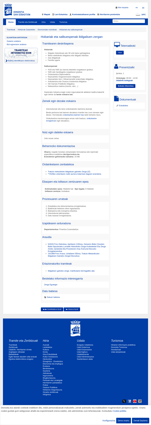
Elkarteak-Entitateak (17, 37)
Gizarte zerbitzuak (50, 392)
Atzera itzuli (72, 309)
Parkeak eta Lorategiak (53, 380)
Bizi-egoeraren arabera (16, 44)
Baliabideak (14, 354)
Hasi (120, 52)
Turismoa (63, 22)
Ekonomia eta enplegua (53, 364)
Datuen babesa (53, 297)
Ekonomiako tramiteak (47, 30)
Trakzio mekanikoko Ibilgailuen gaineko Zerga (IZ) (69, 171)
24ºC (140, 14)
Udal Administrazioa (85, 357)
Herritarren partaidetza (52, 383)
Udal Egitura (82, 352)
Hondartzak (116, 349)
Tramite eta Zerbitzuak (27, 22)
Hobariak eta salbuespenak (71, 30)
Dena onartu (123, 420)
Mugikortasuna (49, 378)
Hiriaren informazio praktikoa (123, 345)
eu (137, 7)
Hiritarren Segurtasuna (52, 390)
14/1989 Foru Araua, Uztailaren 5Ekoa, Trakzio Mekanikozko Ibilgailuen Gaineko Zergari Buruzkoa (74, 254)
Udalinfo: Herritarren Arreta (20, 349)
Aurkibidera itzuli (52, 309)
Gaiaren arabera (14, 41)
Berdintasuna (48, 368)
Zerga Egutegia (50, 284)
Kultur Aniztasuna (50, 357)
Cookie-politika (119, 411)
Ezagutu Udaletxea (85, 345)
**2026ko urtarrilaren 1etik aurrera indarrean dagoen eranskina (74, 174)
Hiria (44, 22)
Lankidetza (47, 347)
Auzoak (46, 345)
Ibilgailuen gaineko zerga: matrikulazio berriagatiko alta (71, 271)
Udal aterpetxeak (118, 352)
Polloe (45, 385)
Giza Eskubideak (50, 354)
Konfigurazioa (109, 420)
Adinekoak (47, 373)
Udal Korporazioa (84, 349)
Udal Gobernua (83, 347)
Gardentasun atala (85, 359)
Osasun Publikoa (50, 387)
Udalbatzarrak (83, 354)
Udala (52, 22)
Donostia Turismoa (119, 347)
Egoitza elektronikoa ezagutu (21, 359)
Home (11, 22)
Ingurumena (48, 375)
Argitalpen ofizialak (17, 352)
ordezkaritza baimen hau (73, 115)
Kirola (45, 352)
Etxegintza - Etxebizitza (53, 361)
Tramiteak (11, 30)
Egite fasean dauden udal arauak (23, 357)
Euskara (46, 366)
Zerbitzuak (13, 347)
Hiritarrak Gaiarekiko (26, 30)
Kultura (46, 349)
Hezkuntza (47, 359)
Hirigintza (47, 394)
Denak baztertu (141, 420)
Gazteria (46, 371)
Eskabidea (122, 105)
